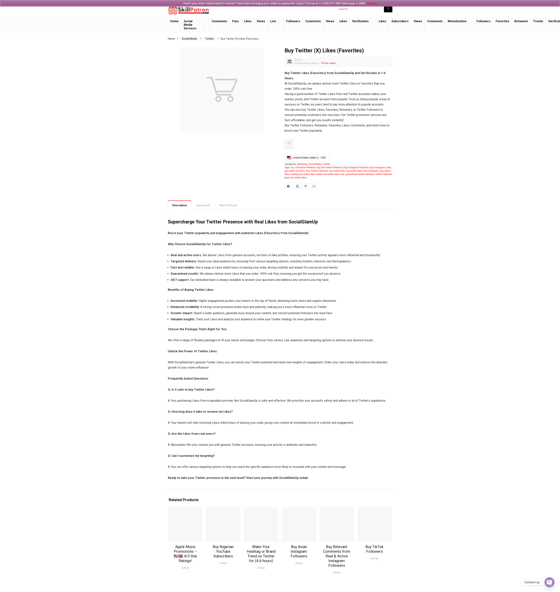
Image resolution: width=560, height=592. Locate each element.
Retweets (521, 21)
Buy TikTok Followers (374, 549)
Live (273, 21)
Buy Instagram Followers (356, 167)
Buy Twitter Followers (317, 171)
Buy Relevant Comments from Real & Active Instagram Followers (336, 556)
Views (261, 21)
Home (174, 21)
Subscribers (400, 21)
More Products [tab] (228, 205)
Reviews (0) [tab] (203, 205)
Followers (293, 21)
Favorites (502, 21)
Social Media (189, 38)
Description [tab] (179, 205)
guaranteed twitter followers (360, 174)
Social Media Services (190, 24)
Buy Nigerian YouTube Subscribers (223, 551)
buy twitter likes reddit (310, 174)
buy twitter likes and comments (363, 171)
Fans (235, 21)
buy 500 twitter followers (329, 167)
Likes (248, 21)
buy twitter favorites (295, 171)
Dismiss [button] (371, 3)
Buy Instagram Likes (380, 167)
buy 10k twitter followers (303, 167)
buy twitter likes (337, 171)
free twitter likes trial (333, 174)
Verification (360, 21)
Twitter (209, 38)
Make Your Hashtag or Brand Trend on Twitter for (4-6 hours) (261, 554)
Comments (219, 21)
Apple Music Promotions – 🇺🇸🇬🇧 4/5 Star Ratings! (185, 554)
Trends (538, 21)
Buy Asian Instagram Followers (299, 551)
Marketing (302, 164)
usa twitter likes (298, 177)
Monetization (457, 21)
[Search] (388, 8)
